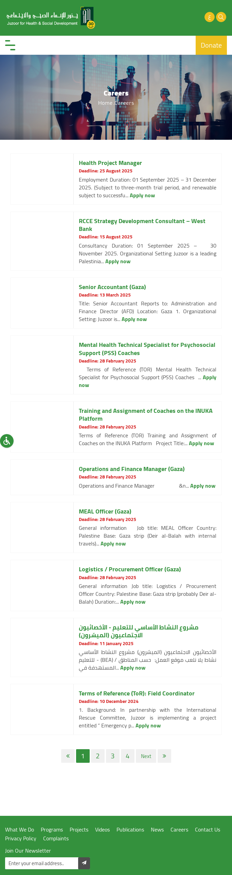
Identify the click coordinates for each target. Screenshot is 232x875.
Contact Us (207, 829)
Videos (102, 829)
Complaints (56, 838)
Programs (52, 829)
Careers (179, 829)
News (157, 829)
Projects (79, 829)
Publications (130, 829)
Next (146, 756)
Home (105, 103)
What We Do (19, 829)
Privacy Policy (20, 838)
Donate (211, 45)
